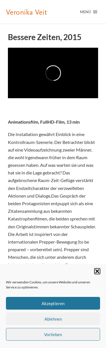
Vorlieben (53, 334)
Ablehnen (53, 318)
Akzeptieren (53, 303)
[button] (97, 271)
